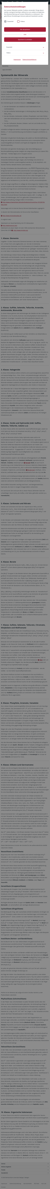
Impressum (17, 59)
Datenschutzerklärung (29, 59)
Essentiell (10, 21)
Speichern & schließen (25, 39)
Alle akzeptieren (25, 29)
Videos (22, 21)
